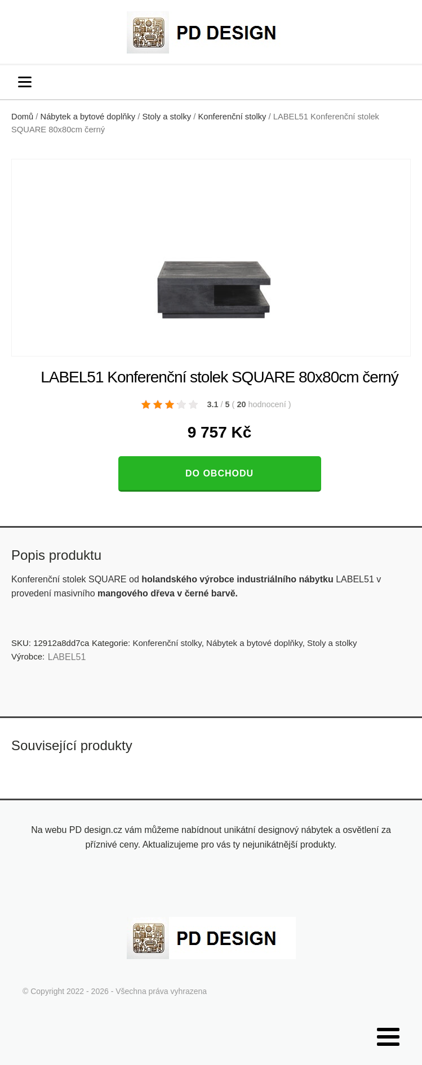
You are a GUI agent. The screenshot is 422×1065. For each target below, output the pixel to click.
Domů (22, 116)
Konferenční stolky (232, 116)
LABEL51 (67, 657)
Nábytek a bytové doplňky (88, 116)
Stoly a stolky (166, 116)
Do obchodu (219, 473)
